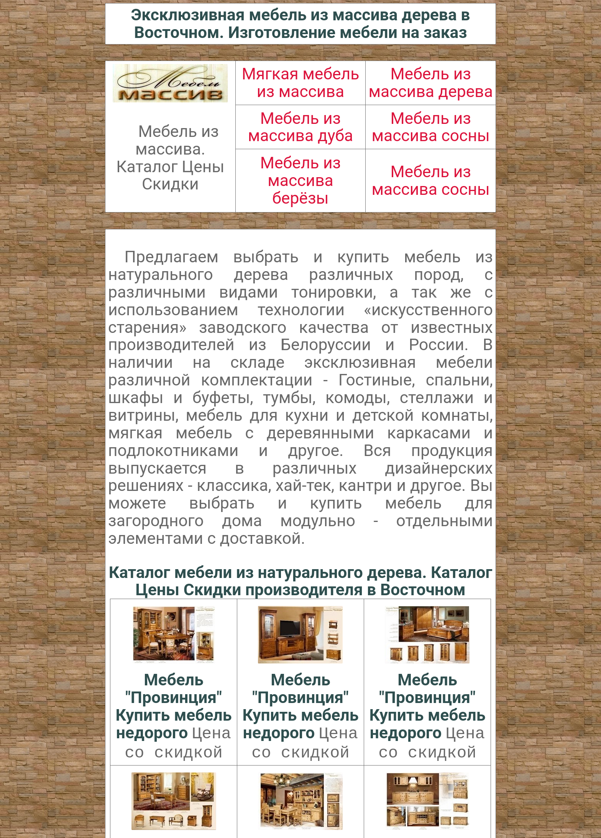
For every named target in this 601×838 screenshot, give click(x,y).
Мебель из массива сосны (430, 127)
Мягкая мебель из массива (301, 82)
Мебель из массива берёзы (300, 180)
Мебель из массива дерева (430, 82)
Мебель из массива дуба (300, 127)
